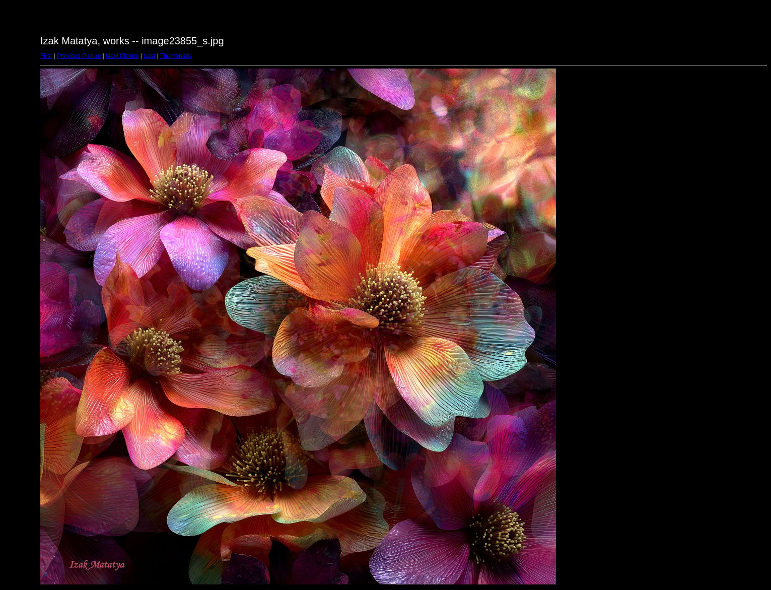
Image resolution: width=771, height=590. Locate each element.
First (46, 55)
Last (149, 55)
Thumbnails (175, 55)
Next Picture (122, 55)
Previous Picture (79, 55)
